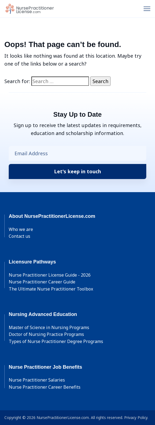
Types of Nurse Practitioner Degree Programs (56, 341)
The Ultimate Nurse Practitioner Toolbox (51, 289)
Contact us (19, 236)
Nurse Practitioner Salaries (37, 380)
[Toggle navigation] (147, 9)
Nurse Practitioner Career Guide (42, 282)
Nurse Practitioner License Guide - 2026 (50, 275)
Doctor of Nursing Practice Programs (46, 334)
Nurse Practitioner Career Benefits (45, 387)
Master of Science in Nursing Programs (49, 327)
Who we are (21, 229)
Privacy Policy (135, 417)
